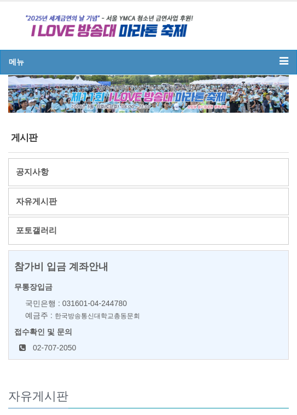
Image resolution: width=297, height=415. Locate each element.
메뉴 (148, 61)
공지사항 (32, 171)
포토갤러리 (36, 230)
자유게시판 (36, 201)
